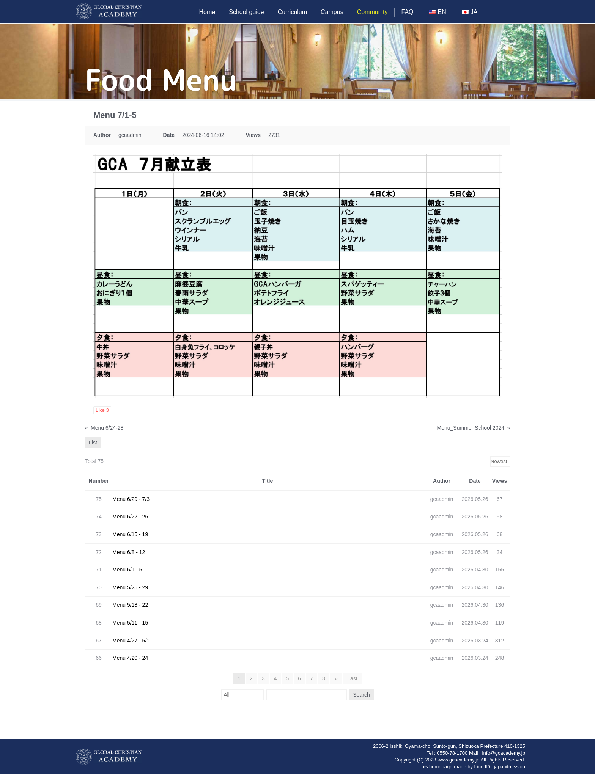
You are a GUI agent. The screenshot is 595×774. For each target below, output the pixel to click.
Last (352, 678)
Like (102, 410)
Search (360, 695)
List (93, 443)
